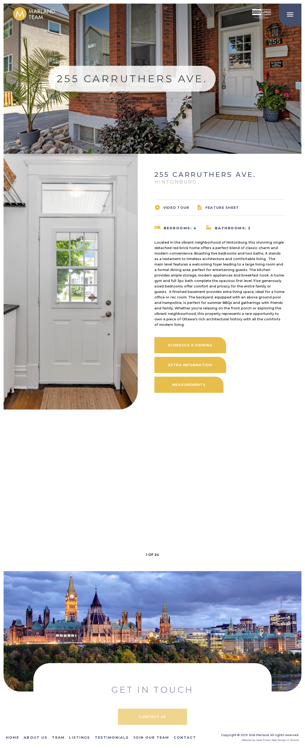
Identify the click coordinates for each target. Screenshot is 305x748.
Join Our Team (151, 737)
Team (58, 737)
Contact (185, 737)
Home (12, 737)
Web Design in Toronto (285, 740)
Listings (79, 737)
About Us (35, 737)
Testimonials (112, 737)
